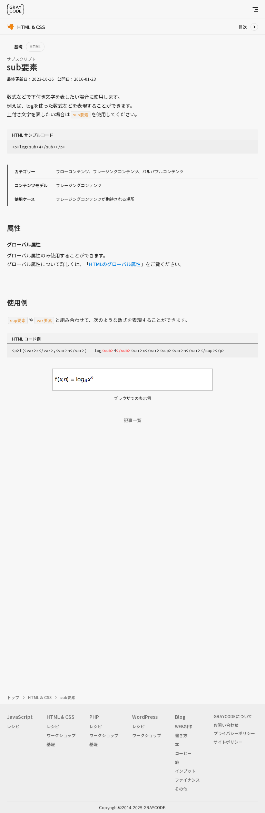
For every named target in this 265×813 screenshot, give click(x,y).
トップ (13, 697)
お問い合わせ (226, 725)
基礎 (51, 744)
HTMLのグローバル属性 (115, 264)
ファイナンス (187, 780)
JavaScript (20, 716)
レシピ (13, 726)
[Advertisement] (132, 515)
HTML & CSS (40, 697)
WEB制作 (183, 726)
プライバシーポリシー (234, 733)
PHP (94, 716)
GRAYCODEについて (233, 716)
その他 (181, 789)
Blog (180, 716)
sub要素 (68, 697)
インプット (185, 771)
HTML (35, 46)
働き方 (181, 735)
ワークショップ (61, 735)
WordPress (145, 716)
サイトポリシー (228, 742)
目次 (243, 27)
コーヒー (183, 753)
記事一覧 (132, 420)
